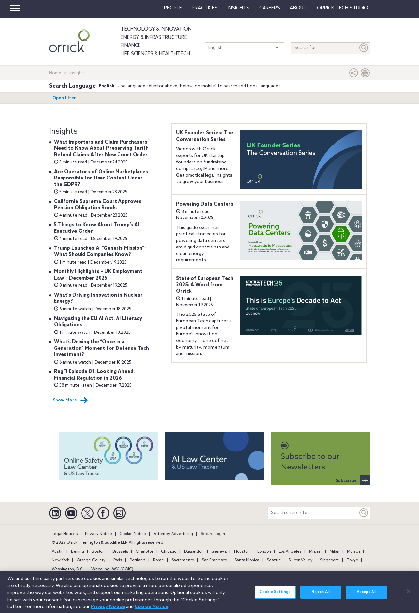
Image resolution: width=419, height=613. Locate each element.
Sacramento (183, 560)
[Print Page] (365, 74)
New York (60, 560)
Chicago (168, 551)
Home (55, 73)
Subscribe (353, 480)
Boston (98, 551)
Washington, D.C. (68, 569)
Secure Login (213, 534)
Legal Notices (65, 534)
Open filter (64, 98)
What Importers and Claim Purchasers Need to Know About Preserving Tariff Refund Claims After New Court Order (101, 148)
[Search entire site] (312, 513)
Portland (137, 560)
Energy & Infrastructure (154, 38)
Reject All (321, 595)
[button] (353, 74)
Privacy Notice (98, 534)
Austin (58, 551)
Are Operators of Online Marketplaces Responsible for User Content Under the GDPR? (101, 178)
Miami (314, 551)
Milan (334, 551)
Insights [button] (238, 8)
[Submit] (364, 48)
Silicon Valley (300, 560)
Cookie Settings (275, 595)
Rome (158, 560)
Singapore (329, 560)
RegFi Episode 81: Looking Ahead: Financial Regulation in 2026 (94, 375)
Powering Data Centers (204, 204)
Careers (269, 8)
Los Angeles (290, 551)
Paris (117, 560)
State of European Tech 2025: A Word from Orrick (204, 285)
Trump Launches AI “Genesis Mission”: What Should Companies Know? (100, 252)
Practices (205, 8)
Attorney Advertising (173, 534)
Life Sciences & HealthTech (155, 54)
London (264, 551)
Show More (70, 400)
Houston (242, 551)
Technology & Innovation (156, 29)
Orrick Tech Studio (342, 8)
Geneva (219, 551)
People (173, 8)
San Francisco (214, 560)
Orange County (91, 560)
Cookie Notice (132, 534)
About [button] (298, 8)
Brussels (120, 551)
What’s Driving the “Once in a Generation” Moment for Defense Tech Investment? (101, 348)
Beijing (77, 551)
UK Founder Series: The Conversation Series (204, 136)
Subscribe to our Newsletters (310, 457)
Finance (131, 46)
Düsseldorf (194, 551)
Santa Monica (246, 560)
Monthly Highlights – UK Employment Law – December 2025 (98, 275)
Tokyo (352, 560)
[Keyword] (364, 513)
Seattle (274, 560)
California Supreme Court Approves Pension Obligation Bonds (97, 205)
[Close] (408, 594)
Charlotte (145, 551)
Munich (353, 551)
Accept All (366, 595)
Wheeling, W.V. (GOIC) (112, 569)
